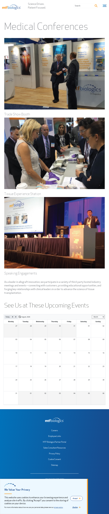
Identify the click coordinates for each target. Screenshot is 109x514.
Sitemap (54, 465)
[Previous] (12, 317)
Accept (75, 498)
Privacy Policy (54, 453)
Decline (75, 507)
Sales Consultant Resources (54, 447)
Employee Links (54, 436)
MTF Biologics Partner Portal (54, 442)
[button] (24, 317)
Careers (54, 430)
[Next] (16, 317)
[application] (54, 359)
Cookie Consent (54, 459)
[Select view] (98, 317)
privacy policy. (58, 507)
